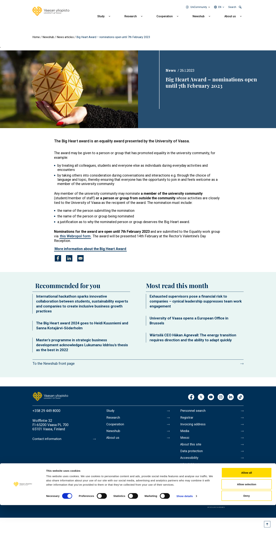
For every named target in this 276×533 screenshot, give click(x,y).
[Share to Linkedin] (69, 258)
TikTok (240, 397)
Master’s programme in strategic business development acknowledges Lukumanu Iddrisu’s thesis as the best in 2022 (82, 345)
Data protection (192, 455)
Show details (185, 523)
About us (230, 16)
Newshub (199, 16)
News (171, 70)
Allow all (246, 500)
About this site (191, 448)
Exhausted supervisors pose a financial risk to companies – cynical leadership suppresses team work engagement (196, 301)
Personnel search (193, 411)
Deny (246, 523)
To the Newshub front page (54, 363)
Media (185, 433)
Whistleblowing (192, 470)
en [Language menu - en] (219, 7)
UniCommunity (199, 7)
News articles (65, 37)
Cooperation (164, 16)
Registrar (187, 418)
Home (36, 37)
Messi (185, 440)
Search (232, 7)
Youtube (211, 397)
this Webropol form (75, 236)
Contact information (48, 439)
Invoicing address (194, 425)
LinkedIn (230, 397)
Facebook (191, 397)
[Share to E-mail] (80, 258)
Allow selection (246, 512)
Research (130, 16)
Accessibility (190, 462)
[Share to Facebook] (58, 258)
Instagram (221, 397)
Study (101, 16)
